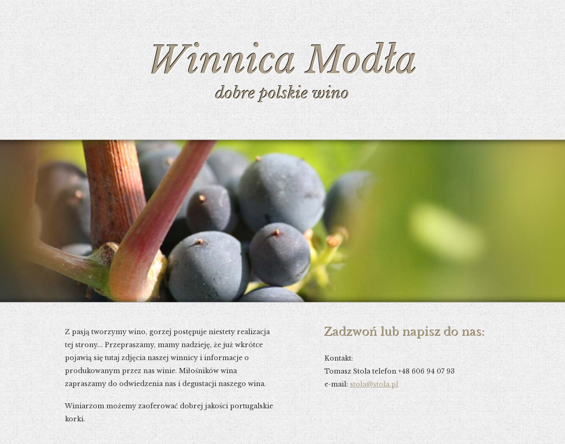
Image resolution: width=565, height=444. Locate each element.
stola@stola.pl (374, 384)
